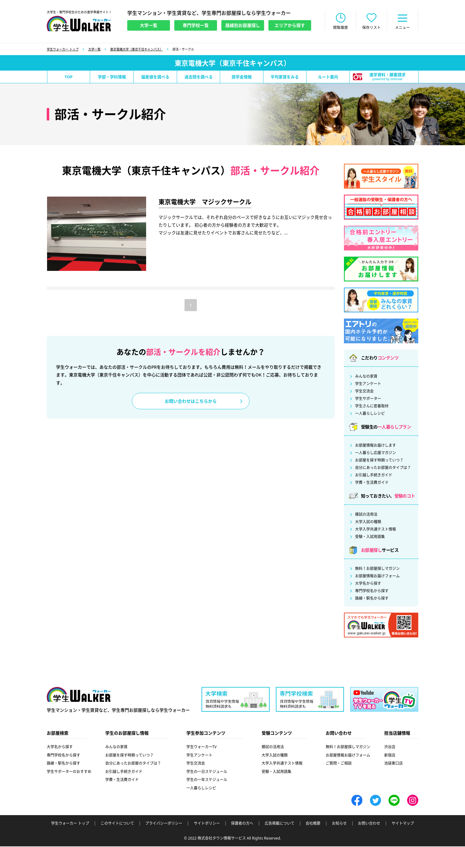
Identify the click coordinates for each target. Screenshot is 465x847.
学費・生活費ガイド (372, 483)
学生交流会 (364, 392)
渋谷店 (389, 747)
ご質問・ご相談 (339, 764)
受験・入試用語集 (370, 537)
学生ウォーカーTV (201, 747)
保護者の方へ (242, 824)
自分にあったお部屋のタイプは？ (383, 468)
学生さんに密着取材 (372, 407)
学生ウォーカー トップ (63, 50)
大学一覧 (94, 50)
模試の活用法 (366, 515)
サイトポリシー (207, 824)
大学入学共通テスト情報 (375, 530)
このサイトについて (117, 824)
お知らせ (339, 824)
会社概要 (313, 824)
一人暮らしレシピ (370, 414)
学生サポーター (368, 399)
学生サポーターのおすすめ (69, 772)
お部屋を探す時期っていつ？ (379, 461)
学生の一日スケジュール (206, 772)
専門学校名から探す (372, 591)
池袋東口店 (393, 764)
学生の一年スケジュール (206, 780)
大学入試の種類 (368, 522)
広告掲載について (279, 824)
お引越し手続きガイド (373, 476)
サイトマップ (403, 824)
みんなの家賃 (366, 377)
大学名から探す (368, 584)
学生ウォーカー (79, 695)
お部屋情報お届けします (375, 446)
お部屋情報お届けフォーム (377, 577)
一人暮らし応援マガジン (375, 453)
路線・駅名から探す (372, 599)
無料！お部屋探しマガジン (377, 569)
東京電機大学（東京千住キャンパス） (136, 50)
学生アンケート (368, 384)
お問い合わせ (369, 824)
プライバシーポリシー (163, 824)
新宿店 (389, 755)
